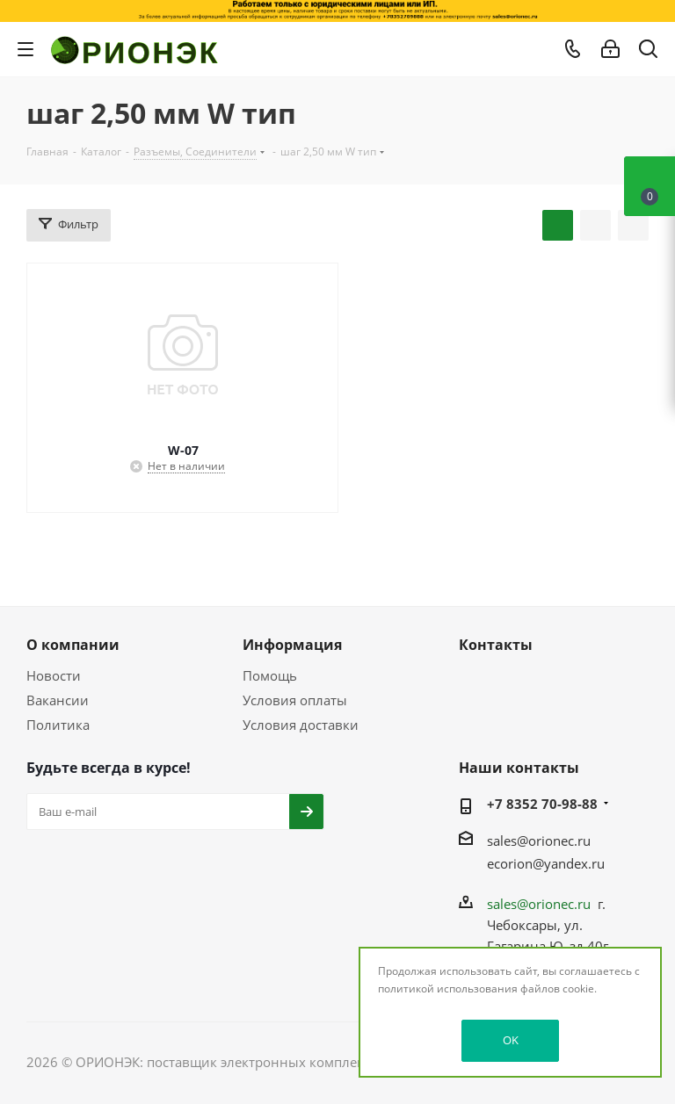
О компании (73, 644)
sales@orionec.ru (539, 840)
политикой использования (448, 988)
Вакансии (57, 700)
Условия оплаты (295, 700)
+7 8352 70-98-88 (542, 803)
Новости (53, 675)
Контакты (496, 644)
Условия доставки (301, 724)
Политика (58, 724)
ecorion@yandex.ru (546, 863)
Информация (292, 644)
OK (511, 1040)
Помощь (270, 675)
